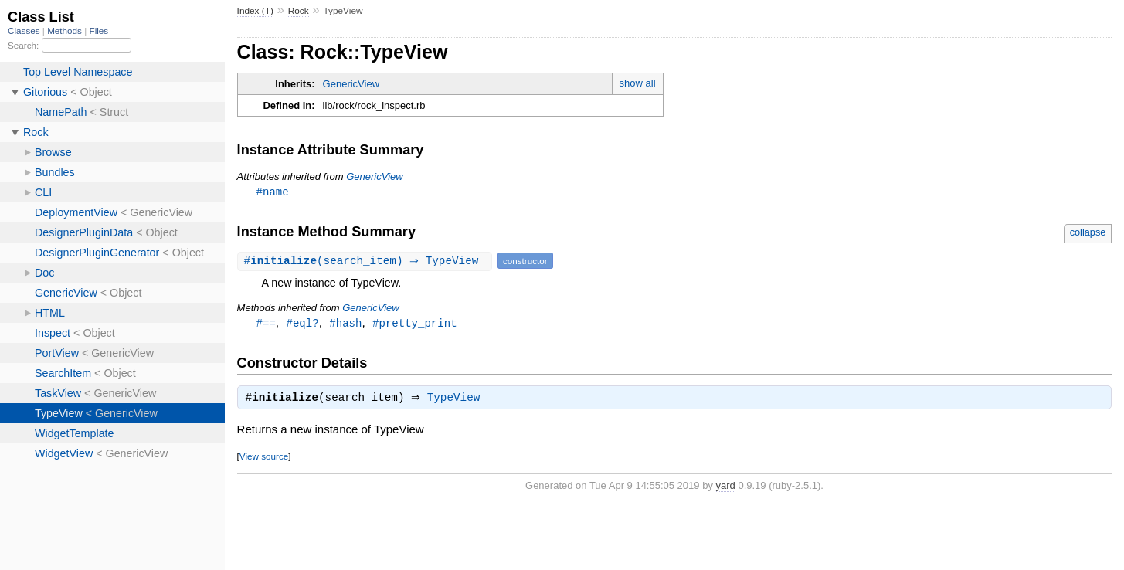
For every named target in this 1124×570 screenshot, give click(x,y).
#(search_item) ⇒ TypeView (366, 261)
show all (638, 83)
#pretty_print (414, 324)
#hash (345, 324)
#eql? (303, 324)
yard (725, 488)
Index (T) (255, 10)
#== (266, 324)
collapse (1088, 233)
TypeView (457, 401)
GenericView (351, 84)
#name (272, 192)
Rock (298, 10)
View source (263, 459)
